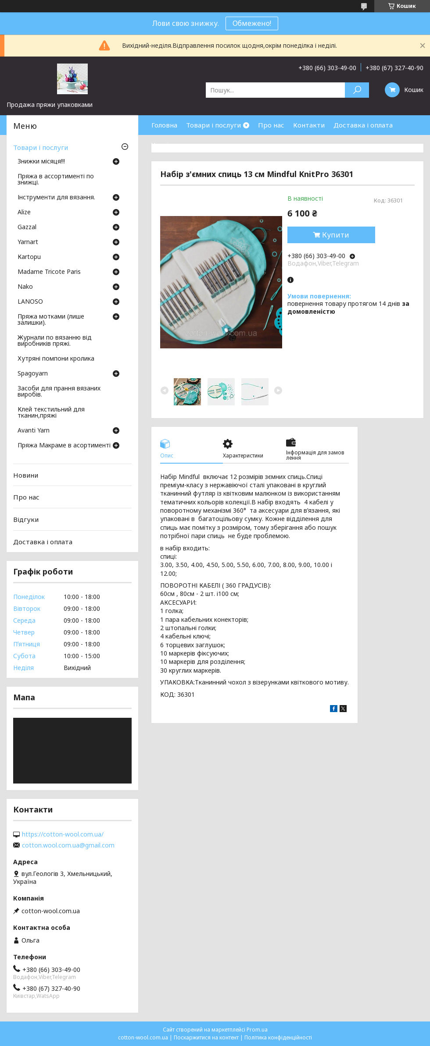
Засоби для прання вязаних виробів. (59, 391)
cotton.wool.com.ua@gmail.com (68, 845)
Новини (25, 475)
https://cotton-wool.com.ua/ (63, 834)
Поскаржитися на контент (206, 1037)
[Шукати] (357, 90)
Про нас (271, 125)
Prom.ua (257, 1029)
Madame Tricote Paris (49, 272)
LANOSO (30, 301)
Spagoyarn (33, 373)
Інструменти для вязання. (56, 197)
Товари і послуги (213, 125)
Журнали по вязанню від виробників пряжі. (55, 340)
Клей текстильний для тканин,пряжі (51, 412)
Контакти (309, 125)
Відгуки (26, 519)
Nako (25, 287)
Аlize (24, 212)
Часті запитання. (178, 144)
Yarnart (28, 242)
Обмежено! (252, 23)
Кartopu (29, 257)
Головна (164, 125)
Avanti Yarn (34, 430)
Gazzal (27, 227)
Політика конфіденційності (278, 1037)
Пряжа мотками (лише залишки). (51, 319)
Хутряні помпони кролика (56, 358)
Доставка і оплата (363, 125)
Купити (335, 235)
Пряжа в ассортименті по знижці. (56, 179)
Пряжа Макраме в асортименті (64, 445)
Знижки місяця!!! (41, 161)
